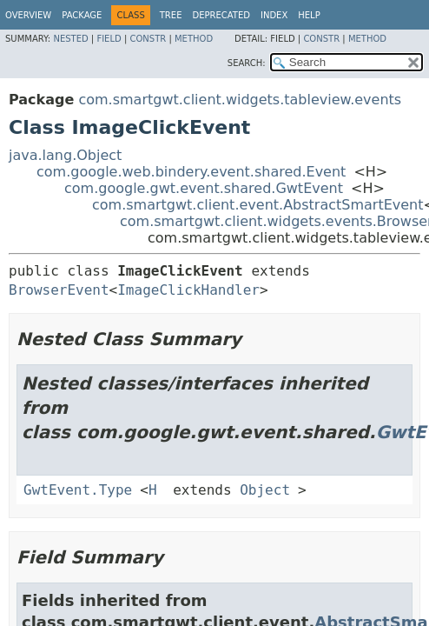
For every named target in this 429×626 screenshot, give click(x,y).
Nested (70, 38)
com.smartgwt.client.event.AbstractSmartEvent (258, 204)
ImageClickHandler (188, 290)
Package (82, 15)
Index (274, 15)
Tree (171, 15)
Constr (147, 38)
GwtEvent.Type (77, 490)
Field (108, 38)
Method (194, 38)
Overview (28, 15)
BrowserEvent (59, 290)
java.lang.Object (65, 155)
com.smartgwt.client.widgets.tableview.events (239, 99)
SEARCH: (247, 63)
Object (265, 490)
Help (309, 15)
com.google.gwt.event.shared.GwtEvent (203, 188)
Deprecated (221, 15)
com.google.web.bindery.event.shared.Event (191, 171)
